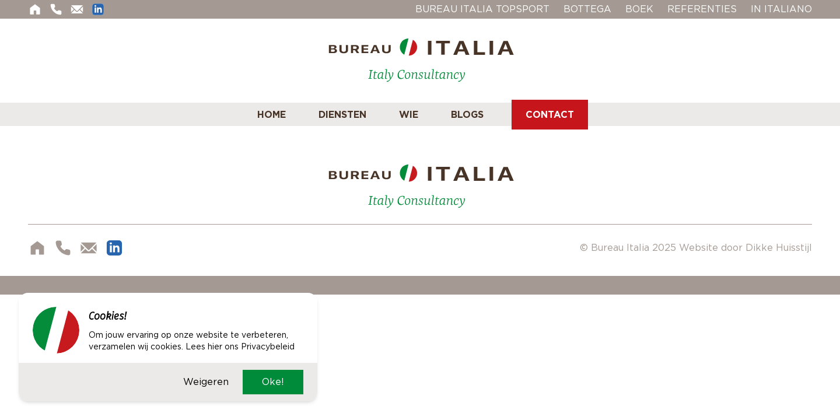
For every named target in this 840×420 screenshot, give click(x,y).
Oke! (273, 381)
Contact (550, 114)
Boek (639, 9)
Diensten (342, 114)
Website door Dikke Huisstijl (745, 247)
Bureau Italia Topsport (482, 9)
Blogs (467, 114)
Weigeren (206, 381)
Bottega (587, 9)
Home (271, 114)
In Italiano (781, 9)
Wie (408, 114)
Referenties (702, 9)
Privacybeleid (268, 346)
